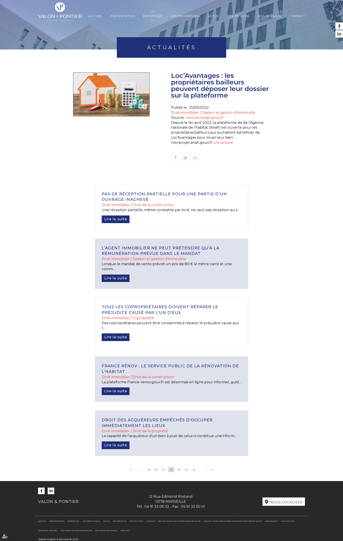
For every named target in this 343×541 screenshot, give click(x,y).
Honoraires (271, 521)
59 (178, 469)
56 (156, 469)
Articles (125, 530)
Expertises (153, 16)
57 (163, 469)
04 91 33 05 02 (156, 506)
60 (186, 469)
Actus (213, 16)
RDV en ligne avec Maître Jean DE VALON (179, 521)
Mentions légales (48, 530)
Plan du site (287, 521)
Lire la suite (223, 142)
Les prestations (185, 16)
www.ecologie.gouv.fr (205, 118)
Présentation (122, 16)
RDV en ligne (238, 16)
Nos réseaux (269, 16)
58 (171, 469)
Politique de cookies (106, 530)
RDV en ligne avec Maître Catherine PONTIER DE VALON (233, 521)
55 (149, 469)
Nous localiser (286, 502)
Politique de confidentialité (76, 530)
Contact (297, 16)
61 (194, 469)
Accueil (95, 16)
